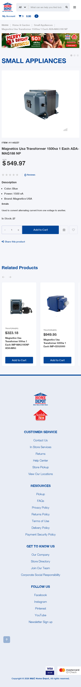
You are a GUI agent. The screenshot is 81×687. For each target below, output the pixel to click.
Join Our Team (40, 568)
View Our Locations (40, 474)
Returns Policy (41, 514)
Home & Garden (21, 25)
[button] (71, 55)
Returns (40, 453)
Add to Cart (40, 229)
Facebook (40, 595)
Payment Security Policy (40, 534)
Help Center (40, 460)
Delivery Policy (41, 527)
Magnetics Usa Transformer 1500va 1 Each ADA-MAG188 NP (35, 29)
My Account (8, 16)
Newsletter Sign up (40, 622)
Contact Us (40, 440)
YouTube (40, 615)
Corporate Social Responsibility (40, 575)
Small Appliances (43, 25)
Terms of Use (40, 521)
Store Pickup (40, 467)
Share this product (13, 241)
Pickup (40, 494)
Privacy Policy (40, 507)
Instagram (40, 601)
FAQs (40, 501)
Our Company (40, 554)
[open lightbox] (40, 104)
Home (5, 25)
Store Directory (40, 561)
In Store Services (40, 447)
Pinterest (40, 608)
